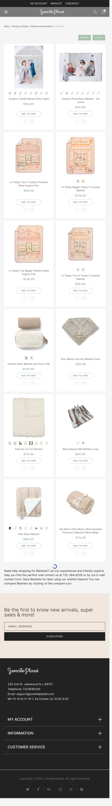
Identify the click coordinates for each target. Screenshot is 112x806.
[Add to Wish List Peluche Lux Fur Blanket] (25, 468)
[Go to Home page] (53, 12)
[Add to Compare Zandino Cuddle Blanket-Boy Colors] (32, 121)
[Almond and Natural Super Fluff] (31, 443)
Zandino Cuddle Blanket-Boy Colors (29, 98)
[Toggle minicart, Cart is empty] (101, 12)
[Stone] (31, 358)
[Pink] (26, 358)
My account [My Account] (39, 3)
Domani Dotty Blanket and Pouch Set (29, 363)
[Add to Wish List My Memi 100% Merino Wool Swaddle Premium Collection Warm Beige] (77, 553)
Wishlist (56, 3)
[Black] (10, 528)
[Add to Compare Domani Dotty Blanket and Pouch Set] (32, 383)
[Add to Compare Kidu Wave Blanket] (32, 553)
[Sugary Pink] (83, 181)
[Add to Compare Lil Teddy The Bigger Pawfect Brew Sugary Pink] (32, 298)
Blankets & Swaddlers (42, 26)
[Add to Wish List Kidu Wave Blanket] (25, 553)
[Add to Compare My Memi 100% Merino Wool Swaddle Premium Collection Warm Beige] (84, 553)
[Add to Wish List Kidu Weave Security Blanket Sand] (77, 383)
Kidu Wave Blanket (28, 533)
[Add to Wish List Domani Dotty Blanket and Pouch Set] (25, 383)
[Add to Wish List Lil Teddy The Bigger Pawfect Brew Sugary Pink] (25, 298)
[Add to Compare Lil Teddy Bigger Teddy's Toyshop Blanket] (84, 210)
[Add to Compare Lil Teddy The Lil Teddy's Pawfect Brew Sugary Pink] (32, 210)
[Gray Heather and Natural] (20, 443)
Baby (6, 26)
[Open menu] (8, 12)
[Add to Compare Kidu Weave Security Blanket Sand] (84, 383)
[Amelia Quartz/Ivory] (10, 92)
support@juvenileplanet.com (35, 694)
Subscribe (54, 636)
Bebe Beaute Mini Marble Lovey (81, 449)
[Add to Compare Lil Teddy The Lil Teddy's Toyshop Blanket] (84, 298)
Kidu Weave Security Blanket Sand (80, 358)
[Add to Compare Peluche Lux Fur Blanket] (32, 468)
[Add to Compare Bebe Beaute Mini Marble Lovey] (84, 468)
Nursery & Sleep (20, 26)
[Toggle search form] (95, 12)
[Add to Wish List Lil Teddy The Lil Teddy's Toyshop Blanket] (77, 298)
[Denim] (36, 528)
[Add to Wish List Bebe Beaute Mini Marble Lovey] (77, 468)
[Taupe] (83, 443)
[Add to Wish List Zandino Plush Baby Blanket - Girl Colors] (77, 121)
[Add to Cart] (29, 114)
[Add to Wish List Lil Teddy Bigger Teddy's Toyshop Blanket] (77, 210)
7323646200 (31, 689)
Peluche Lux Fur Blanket (29, 449)
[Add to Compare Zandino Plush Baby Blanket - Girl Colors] (84, 121)
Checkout (72, 3)
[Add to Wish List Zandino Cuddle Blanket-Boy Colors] (25, 121)
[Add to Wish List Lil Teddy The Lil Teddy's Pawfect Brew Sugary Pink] (25, 210)
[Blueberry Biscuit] (78, 181)
